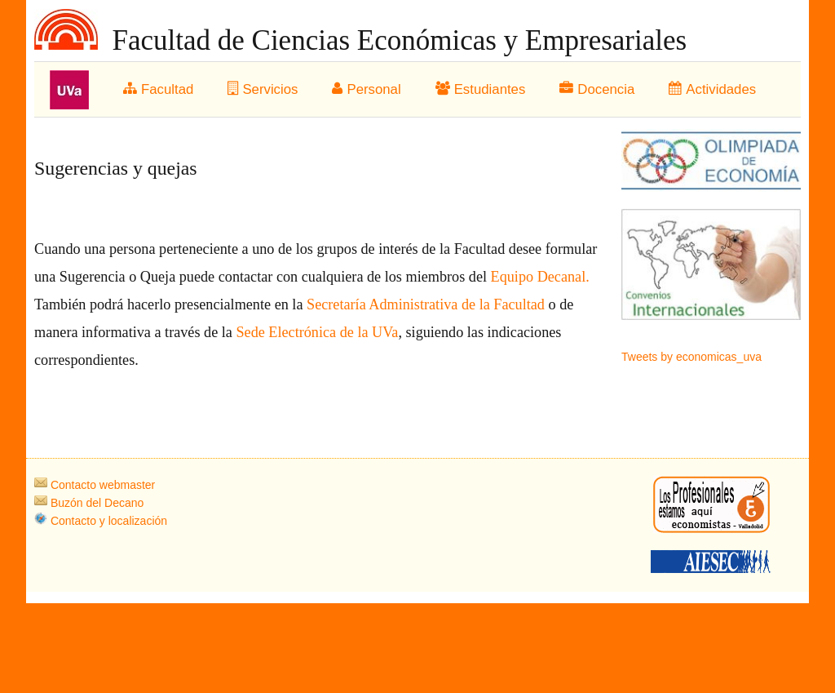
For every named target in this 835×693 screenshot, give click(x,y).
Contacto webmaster (94, 484)
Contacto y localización (100, 520)
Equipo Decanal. (540, 277)
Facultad (158, 89)
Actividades (712, 89)
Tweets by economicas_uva (691, 356)
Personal (366, 89)
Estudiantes (480, 89)
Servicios (263, 89)
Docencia (596, 89)
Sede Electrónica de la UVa (315, 332)
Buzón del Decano (89, 502)
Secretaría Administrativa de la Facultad (427, 304)
